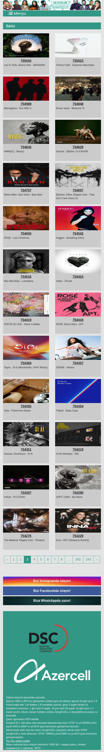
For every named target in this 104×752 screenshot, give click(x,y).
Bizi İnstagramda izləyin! (52, 581)
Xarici (10, 26)
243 (88, 559)
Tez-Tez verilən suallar (18, 741)
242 (78, 559)
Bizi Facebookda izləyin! (52, 590)
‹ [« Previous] (7, 559)
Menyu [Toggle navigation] (17, 13)
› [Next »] (96, 559)
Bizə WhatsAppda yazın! (52, 600)
